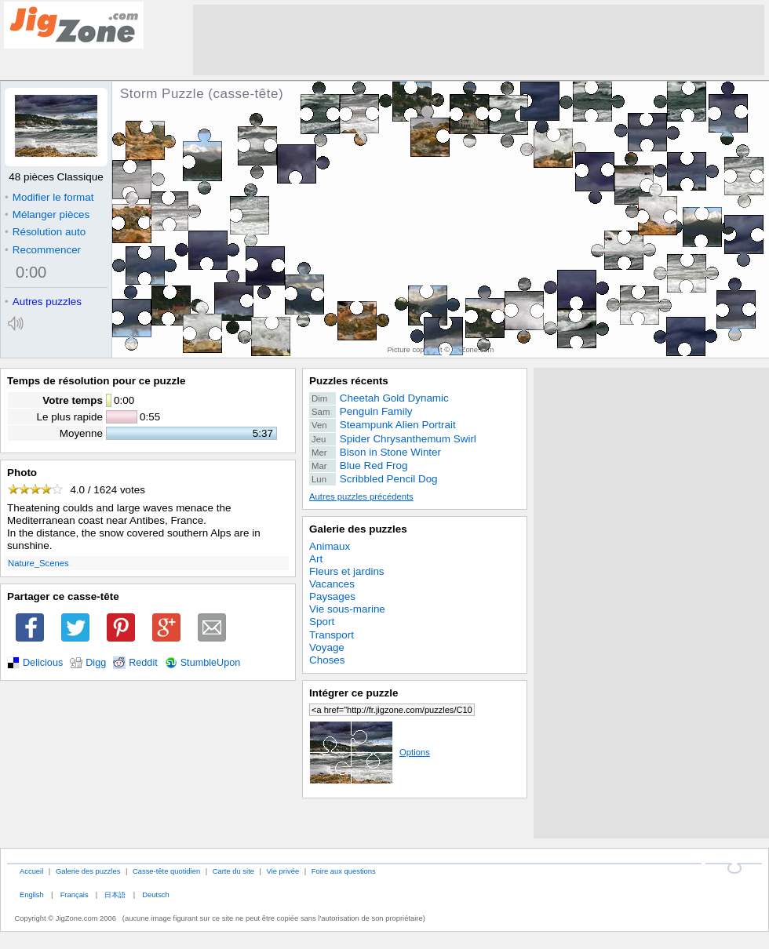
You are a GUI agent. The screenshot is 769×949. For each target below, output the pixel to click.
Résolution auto (45, 232)
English (32, 894)
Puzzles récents (348, 381)
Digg (96, 662)
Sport (321, 621)
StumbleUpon (210, 662)
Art (316, 559)
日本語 (115, 894)
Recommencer (43, 250)
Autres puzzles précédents (361, 496)
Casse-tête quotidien (166, 871)
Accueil (31, 871)
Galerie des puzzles (358, 529)
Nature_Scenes (38, 563)
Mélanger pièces (47, 214)
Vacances (332, 584)
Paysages (332, 596)
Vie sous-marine (347, 609)
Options (369, 752)
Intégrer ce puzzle (354, 693)
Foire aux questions (344, 871)
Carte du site (233, 871)
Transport (331, 635)
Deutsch (155, 894)
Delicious (43, 662)
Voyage (326, 647)
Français (74, 894)
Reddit (143, 662)
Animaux (329, 546)
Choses (327, 660)
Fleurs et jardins (346, 571)
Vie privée (283, 871)
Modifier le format (49, 197)
